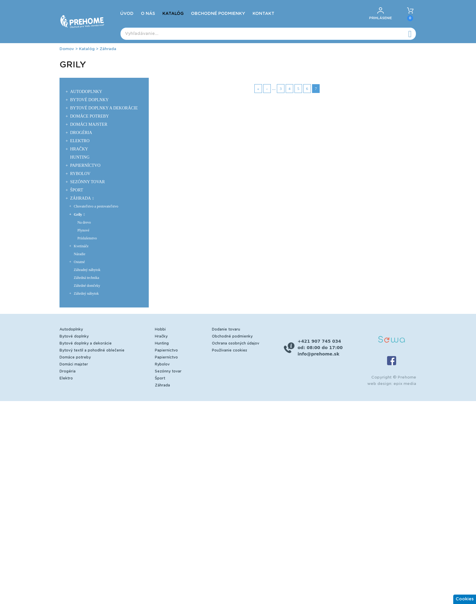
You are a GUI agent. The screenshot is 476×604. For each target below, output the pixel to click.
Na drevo (84, 222)
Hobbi (160, 329)
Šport (76, 190)
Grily (78, 214)
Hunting (80, 157)
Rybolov (80, 173)
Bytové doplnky (89, 100)
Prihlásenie (380, 18)
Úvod (127, 14)
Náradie (79, 254)
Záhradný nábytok (87, 270)
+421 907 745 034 (319, 341)
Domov (66, 49)
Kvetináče (81, 246)
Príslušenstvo (87, 238)
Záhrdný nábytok (86, 293)
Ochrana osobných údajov (235, 343)
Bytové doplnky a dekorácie (104, 108)
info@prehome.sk (318, 354)
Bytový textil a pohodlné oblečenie (91, 350)
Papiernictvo (166, 350)
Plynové (83, 230)
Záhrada (108, 49)
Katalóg (173, 14)
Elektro (80, 141)
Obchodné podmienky (218, 14)
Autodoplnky (86, 91)
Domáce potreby (89, 116)
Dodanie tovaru (226, 329)
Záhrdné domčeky (87, 285)
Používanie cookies (229, 350)
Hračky (79, 149)
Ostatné (79, 262)
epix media (404, 384)
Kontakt (263, 14)
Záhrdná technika (86, 278)
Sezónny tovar (87, 182)
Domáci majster (88, 124)
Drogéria (81, 132)
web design (379, 384)
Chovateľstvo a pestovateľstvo (96, 206)
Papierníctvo (85, 165)
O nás (148, 14)
